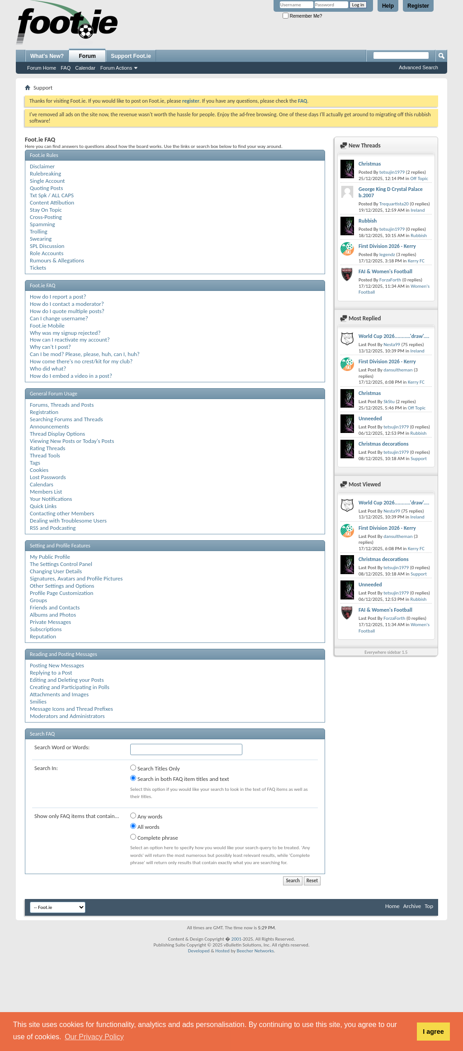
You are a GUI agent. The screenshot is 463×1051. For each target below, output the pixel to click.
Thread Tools (45, 455)
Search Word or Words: (62, 747)
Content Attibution (52, 202)
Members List (46, 491)
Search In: (46, 768)
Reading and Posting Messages (63, 654)
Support (419, 458)
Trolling (38, 231)
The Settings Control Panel (61, 564)
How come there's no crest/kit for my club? (81, 361)
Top (429, 906)
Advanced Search (418, 67)
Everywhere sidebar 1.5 (385, 652)
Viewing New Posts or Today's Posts (72, 441)
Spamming (42, 224)
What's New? (47, 56)
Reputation (43, 636)
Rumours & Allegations (57, 260)
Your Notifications (51, 498)
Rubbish (368, 221)
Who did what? (48, 368)
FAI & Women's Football (385, 271)
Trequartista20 (394, 204)
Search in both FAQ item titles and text (179, 778)
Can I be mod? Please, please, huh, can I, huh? (85, 354)
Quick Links (43, 506)
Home (392, 906)
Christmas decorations (383, 444)
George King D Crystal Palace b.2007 (391, 192)
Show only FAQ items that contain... (76, 816)
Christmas (370, 164)
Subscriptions (45, 629)
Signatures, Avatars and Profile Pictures (76, 578)
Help (388, 6)
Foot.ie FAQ (42, 285)
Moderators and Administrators (67, 716)
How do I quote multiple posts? (67, 311)
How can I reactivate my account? (70, 339)
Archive (412, 906)
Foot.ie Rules (44, 155)
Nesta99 (391, 344)
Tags (35, 462)
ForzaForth (390, 280)
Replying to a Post (51, 672)
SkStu (389, 401)
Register (418, 6)
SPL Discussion (47, 246)
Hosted (222, 951)
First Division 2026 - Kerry (387, 246)
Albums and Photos (53, 614)
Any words (146, 816)
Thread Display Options (57, 433)
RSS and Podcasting (53, 527)
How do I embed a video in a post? (71, 375)
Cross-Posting (46, 217)
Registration (44, 412)
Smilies (38, 701)
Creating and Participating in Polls (69, 687)
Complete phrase (154, 837)
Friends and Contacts (55, 607)
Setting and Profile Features (60, 545)
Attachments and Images (59, 694)
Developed (199, 951)
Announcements (49, 426)
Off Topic (419, 178)
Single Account (47, 180)
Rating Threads (47, 448)
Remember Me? (302, 16)
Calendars (41, 484)
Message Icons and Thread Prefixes (71, 708)
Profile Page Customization (61, 593)
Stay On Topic (46, 209)
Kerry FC (416, 261)
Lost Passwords (48, 477)
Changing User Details (56, 571)
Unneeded (370, 418)
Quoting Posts (46, 188)
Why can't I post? (50, 346)
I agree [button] (433, 1031)
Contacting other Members (62, 513)
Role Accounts (46, 253)
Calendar (85, 68)
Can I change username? (59, 318)
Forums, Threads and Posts (62, 404)
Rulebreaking (45, 173)
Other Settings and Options (62, 585)
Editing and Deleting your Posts (67, 679)
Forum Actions (116, 68)
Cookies (39, 469)
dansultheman (397, 370)
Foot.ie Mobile (47, 325)
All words (145, 826)
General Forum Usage (53, 393)
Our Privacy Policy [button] (94, 1037)
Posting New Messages (57, 665)
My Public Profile (50, 556)
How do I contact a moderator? (67, 303)
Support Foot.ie (131, 56)
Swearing (41, 238)
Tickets (38, 267)
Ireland (418, 210)
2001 (236, 939)
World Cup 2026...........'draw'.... (394, 336)
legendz (387, 254)
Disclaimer (42, 166)
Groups (38, 600)
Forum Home (41, 68)
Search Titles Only (155, 768)
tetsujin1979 (392, 172)
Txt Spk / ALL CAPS (52, 195)
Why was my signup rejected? (65, 332)
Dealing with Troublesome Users (68, 520)
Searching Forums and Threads (66, 419)
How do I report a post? (58, 296)
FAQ (66, 68)
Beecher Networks (255, 951)
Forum (87, 56)
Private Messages (50, 621)
